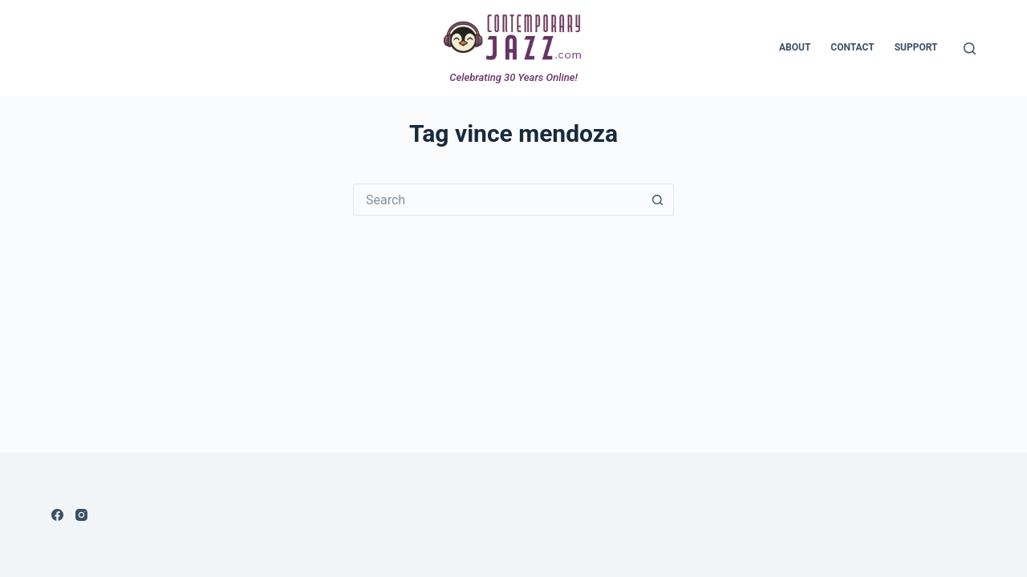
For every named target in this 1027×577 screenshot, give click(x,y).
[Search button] (658, 200)
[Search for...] (497, 200)
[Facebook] (57, 515)
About (794, 47)
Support (916, 47)
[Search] (970, 48)
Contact (852, 47)
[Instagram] (81, 515)
